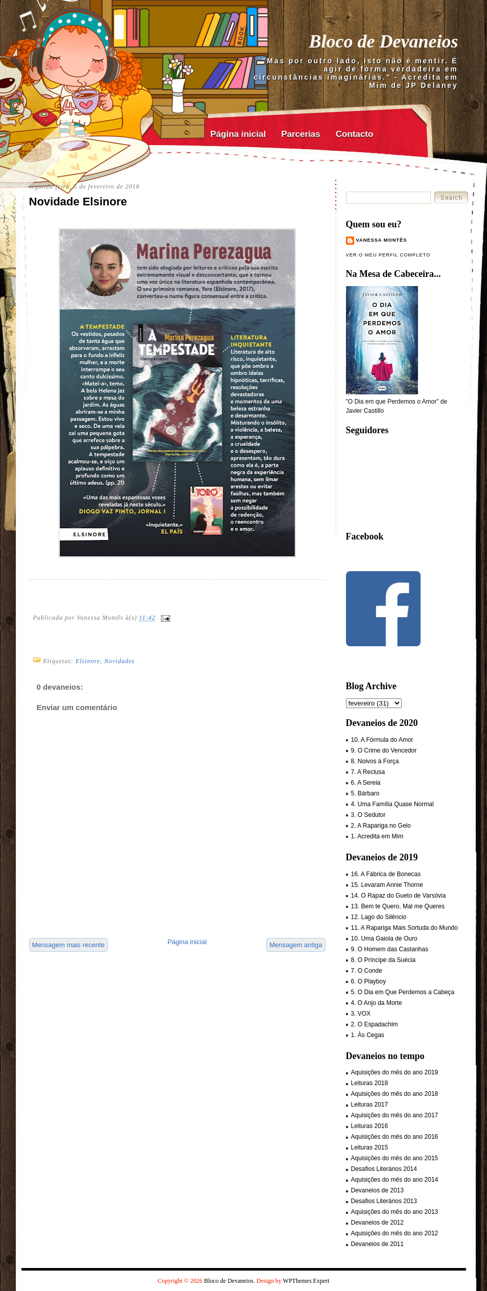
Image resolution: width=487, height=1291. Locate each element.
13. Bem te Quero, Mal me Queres (398, 906)
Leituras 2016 (369, 1126)
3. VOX (361, 1013)
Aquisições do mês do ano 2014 (394, 1179)
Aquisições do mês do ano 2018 (394, 1093)
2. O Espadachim (374, 1024)
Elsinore (88, 661)
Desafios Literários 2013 (384, 1201)
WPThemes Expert (306, 1280)
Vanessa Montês (381, 240)
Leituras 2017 (369, 1104)
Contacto (355, 134)
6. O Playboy (368, 981)
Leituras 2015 (369, 1147)
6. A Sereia (366, 782)
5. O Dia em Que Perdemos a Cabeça (403, 992)
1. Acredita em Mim (377, 836)
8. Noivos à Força (375, 761)
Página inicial (238, 134)
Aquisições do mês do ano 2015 (394, 1158)
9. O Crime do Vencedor (384, 750)
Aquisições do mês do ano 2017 (394, 1115)
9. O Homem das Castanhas (389, 949)
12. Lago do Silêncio (379, 917)
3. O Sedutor (368, 814)
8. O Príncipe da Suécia (383, 960)
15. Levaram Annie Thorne (387, 884)
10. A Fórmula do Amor (382, 739)
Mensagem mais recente (68, 945)
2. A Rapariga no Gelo (381, 825)
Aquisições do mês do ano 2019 (394, 1072)
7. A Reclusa (368, 772)
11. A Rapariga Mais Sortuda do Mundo (404, 927)
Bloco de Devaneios (383, 41)
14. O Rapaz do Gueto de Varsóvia (398, 895)
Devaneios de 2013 (377, 1190)
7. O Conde (366, 970)
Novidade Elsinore (78, 201)
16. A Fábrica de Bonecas (386, 874)
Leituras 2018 (369, 1083)
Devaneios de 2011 (377, 1244)
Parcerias (300, 134)
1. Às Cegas (367, 1035)
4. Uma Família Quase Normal (392, 804)
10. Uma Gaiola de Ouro (384, 938)
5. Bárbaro (365, 793)
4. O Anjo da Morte (376, 1002)
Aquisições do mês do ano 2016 (394, 1136)
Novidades (119, 661)
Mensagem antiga (295, 945)
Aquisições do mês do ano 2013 (394, 1211)
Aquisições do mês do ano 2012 (394, 1233)
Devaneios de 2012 (377, 1222)
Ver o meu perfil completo (388, 254)
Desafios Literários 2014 (384, 1168)
